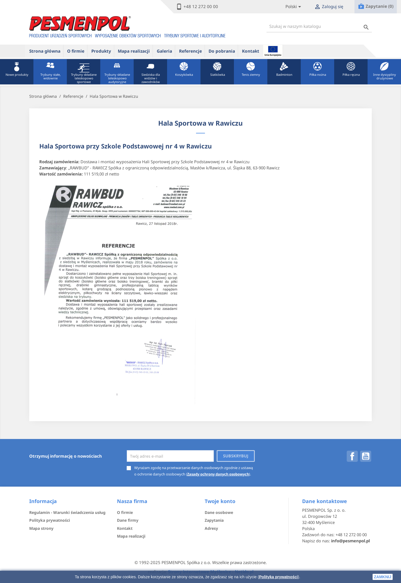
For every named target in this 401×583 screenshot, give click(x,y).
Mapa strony (41, 528)
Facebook (352, 456)
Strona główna (44, 51)
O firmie (75, 51)
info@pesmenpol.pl (350, 540)
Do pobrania (222, 51)
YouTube (365, 456)
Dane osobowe (219, 512)
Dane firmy (127, 520)
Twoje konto (220, 501)
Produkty (101, 51)
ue (273, 51)
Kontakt (250, 51)
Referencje (190, 51)
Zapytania (214, 520)
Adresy (211, 528)
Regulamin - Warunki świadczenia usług (67, 512)
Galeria (164, 51)
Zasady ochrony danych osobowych (218, 474)
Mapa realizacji (134, 51)
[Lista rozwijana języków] (294, 6)
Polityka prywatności (278, 577)
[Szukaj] (319, 26)
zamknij (382, 577)
